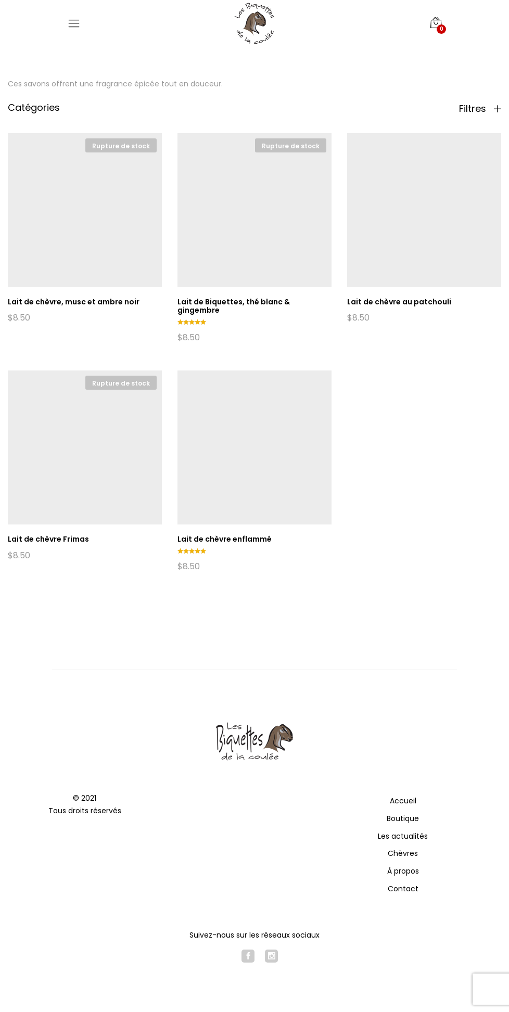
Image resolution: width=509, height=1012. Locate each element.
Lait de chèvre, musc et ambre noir (73, 302)
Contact (403, 888)
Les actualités (403, 836)
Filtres (480, 108)
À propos (403, 871)
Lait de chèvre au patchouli (399, 302)
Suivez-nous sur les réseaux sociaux (254, 935)
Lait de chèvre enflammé (224, 539)
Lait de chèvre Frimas (48, 539)
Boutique (403, 818)
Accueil (403, 801)
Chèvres (403, 853)
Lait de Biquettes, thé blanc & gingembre (233, 306)
